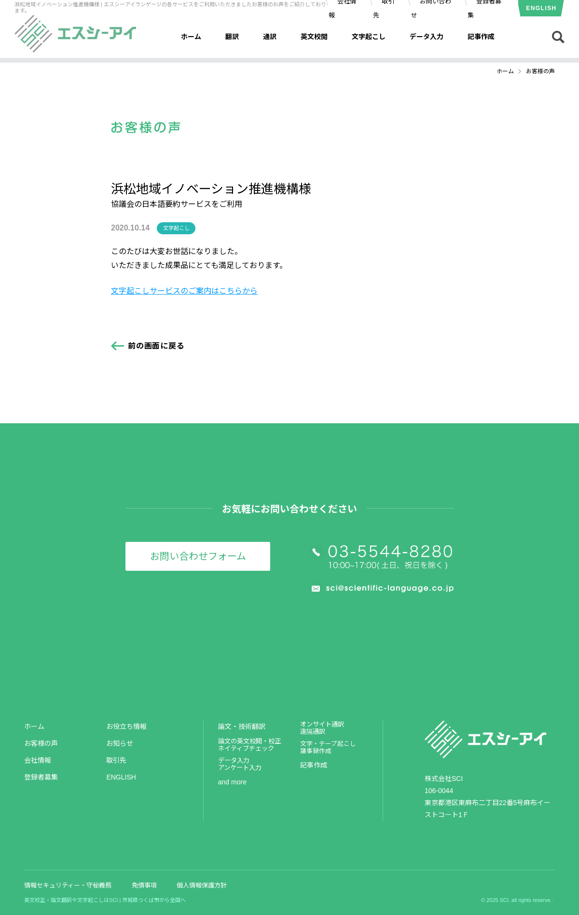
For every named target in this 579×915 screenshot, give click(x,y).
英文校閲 (314, 36)
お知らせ (119, 743)
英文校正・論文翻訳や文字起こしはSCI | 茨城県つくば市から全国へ (105, 900)
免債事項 (144, 885)
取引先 (116, 760)
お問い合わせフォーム (198, 556)
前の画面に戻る (156, 346)
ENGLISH (541, 8)
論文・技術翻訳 (241, 726)
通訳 (269, 36)
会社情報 (37, 760)
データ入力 (426, 36)
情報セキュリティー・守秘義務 (67, 885)
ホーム (191, 36)
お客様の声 (41, 743)
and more (232, 782)
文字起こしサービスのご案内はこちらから (184, 291)
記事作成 (481, 36)
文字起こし (369, 36)
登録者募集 (41, 777)
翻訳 (232, 36)
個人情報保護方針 (202, 885)
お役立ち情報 (126, 726)
